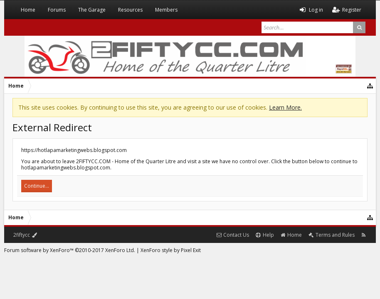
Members (166, 9)
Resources (130, 9)
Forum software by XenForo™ (69, 250)
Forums (57, 9)
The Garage (92, 9)
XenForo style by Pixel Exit (171, 250)
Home (28, 9)
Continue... (36, 185)
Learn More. (285, 107)
